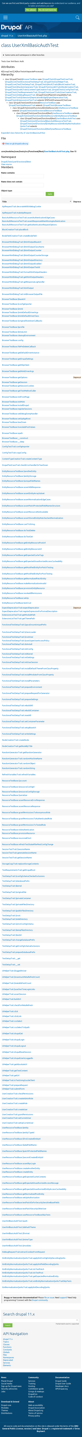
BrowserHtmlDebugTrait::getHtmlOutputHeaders (23, 277)
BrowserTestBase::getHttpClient (15, 365)
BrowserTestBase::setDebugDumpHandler (20, 414)
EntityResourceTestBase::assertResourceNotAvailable (25, 512)
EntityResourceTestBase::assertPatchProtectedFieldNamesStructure (31, 506)
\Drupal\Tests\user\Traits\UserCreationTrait (57, 92)
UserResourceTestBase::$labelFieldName (19, 1145)
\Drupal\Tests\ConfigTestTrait (65, 90)
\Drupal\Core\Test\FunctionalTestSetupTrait (24, 82)
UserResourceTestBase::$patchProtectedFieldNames (24, 1151)
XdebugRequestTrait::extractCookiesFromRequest (23, 1252)
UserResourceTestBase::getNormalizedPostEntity (23, 1194)
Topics (6, 1342)
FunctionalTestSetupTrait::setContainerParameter (23, 721)
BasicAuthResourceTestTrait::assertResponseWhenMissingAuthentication (33, 221)
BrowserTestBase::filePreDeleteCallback (19, 346)
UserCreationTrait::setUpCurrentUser (17, 1123)
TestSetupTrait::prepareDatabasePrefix (18, 952)
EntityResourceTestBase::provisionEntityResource (23, 588)
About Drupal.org (35, 1410)
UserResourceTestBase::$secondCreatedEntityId (22, 1157)
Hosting (31, 1386)
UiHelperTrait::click (10, 1011)
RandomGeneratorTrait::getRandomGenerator (22, 752)
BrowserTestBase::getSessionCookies (18, 386)
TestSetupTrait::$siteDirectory (15, 919)
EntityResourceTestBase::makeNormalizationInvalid (24, 583)
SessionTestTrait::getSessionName (17, 858)
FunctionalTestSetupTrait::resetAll (16, 715)
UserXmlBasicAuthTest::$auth (14, 1221)
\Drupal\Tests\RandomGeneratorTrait (21, 87)
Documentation (62, 1377)
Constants (7, 1350)
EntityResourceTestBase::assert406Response (21, 487)
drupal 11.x (7, 35)
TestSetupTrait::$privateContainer (16, 898)
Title (36, 201)
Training (31, 1384)
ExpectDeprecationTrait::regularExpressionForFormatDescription (29, 611)
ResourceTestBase (48, 103)
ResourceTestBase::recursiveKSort (16, 838)
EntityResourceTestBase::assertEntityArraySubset (23, 493)
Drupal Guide (60, 1381)
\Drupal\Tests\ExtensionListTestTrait (21, 100)
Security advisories (9, 1389)
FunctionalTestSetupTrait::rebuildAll (17, 705)
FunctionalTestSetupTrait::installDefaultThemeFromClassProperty (30, 668)
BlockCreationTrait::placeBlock (15, 229)
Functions (7, 1347)
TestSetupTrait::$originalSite (14, 892)
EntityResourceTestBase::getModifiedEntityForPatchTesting (27, 567)
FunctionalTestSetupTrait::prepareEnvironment (22, 687)
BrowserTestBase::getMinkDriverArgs (18, 371)
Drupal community (40, 1300)
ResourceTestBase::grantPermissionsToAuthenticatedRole (27, 819)
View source (6, 164)
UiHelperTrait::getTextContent (15, 1071)
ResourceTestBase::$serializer (14, 795)
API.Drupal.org (61, 1389)
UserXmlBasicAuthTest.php (32, 35)
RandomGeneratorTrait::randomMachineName (22, 759)
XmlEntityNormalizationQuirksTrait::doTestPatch (23, 1269)
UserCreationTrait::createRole (14, 1103)
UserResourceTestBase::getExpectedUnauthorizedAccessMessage (30, 1183)
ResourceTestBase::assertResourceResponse (21, 806)
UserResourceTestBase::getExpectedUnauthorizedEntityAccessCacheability (34, 1189)
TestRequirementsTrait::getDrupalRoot (18, 870)
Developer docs (62, 1386)
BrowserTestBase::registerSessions (17, 409)
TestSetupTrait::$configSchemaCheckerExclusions (23, 876)
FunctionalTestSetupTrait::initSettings (18, 657)
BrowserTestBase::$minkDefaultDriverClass (20, 316)
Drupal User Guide (63, 1384)
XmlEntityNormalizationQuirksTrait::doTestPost (22, 1273)
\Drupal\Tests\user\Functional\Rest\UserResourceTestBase (45, 129)
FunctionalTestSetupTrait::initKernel (17, 654)
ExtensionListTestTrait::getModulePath (18, 615)
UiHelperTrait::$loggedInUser (14, 971)
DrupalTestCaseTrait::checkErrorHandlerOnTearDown (25, 465)
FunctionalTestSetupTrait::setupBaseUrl (19, 728)
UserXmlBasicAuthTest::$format (16, 1233)
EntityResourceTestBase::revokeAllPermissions (22, 593)
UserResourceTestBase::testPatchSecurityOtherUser (24, 1209)
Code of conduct (35, 1397)
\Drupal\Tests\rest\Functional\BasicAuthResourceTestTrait (45, 121)
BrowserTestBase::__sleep (13, 442)
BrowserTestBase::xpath (12, 433)
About (31, 1402)
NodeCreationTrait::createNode (15, 740)
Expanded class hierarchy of (23, 133)
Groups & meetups (36, 1391)
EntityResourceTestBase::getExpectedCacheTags (23, 555)
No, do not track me (47, 10)
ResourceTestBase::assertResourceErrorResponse (23, 800)
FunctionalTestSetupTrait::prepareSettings (20, 699)
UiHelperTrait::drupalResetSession (16, 1052)
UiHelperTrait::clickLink (11, 1016)
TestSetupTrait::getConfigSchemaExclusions (21, 946)
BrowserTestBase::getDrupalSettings (17, 359)
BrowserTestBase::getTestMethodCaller (19, 391)
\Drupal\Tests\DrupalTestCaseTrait (57, 79)
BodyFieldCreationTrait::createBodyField (19, 236)
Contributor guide (36, 1389)
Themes (4, 1410)
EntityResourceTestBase (67, 108)
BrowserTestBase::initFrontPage (15, 397)
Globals (6, 1352)
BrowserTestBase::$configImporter (17, 304)
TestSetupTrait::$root (11, 915)
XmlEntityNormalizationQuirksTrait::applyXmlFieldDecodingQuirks (30, 1264)
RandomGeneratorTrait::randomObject (18, 763)
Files (5, 1355)
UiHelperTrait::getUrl (10, 1075)
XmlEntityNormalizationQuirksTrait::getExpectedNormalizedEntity (30, 1276)
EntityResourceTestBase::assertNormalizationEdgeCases (26, 499)
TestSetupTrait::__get (11, 958)
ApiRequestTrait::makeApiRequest (16, 213)
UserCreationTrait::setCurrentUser (16, 1118)
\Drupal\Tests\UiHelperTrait (56, 82)
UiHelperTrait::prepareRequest (15, 1085)
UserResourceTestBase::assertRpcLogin (19, 1163)
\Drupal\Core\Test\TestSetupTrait (19, 84)
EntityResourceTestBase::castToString (18, 524)
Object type (6, 191)
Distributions (6, 1413)
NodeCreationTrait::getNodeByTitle (17, 746)
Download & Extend (10, 1402)
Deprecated (8, 1360)
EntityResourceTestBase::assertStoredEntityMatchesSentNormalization (32, 518)
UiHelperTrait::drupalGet (12, 1033)
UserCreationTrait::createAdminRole (17, 1098)
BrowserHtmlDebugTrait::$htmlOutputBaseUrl (21, 242)
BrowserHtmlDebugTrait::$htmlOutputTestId (21, 267)
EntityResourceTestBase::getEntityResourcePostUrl (24, 543)
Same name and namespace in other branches (24, 55)
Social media (6, 1384)
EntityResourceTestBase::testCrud (16, 603)
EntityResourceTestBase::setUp (15, 598)
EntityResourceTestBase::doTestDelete (18, 530)
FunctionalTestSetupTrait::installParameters (21, 681)
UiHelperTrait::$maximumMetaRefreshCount (21, 977)
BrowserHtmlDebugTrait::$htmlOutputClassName (23, 247)
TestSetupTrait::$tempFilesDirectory (17, 930)
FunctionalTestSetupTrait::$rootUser (17, 637)
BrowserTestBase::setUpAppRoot (16, 419)
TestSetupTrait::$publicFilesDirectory (17, 911)
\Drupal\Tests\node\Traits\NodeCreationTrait (58, 87)
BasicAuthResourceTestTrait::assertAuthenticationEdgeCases (28, 218)
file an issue (49, 1297)
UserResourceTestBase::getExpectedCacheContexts (24, 1177)
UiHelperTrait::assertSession (14, 994)
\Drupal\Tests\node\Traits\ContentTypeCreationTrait (28, 90)
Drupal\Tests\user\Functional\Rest (16, 162)
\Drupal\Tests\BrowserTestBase (57, 105)
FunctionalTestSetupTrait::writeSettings (19, 734)
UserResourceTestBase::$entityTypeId (18, 1132)
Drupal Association (36, 1408)
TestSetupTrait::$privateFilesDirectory (18, 904)
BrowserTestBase (29, 79)
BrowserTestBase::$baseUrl (13, 299)
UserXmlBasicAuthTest (66, 118)
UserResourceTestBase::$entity (15, 1128)
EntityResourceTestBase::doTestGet (17, 537)
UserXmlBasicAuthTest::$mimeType (17, 1239)
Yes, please (30, 10)
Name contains (8, 173)
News (3, 1377)
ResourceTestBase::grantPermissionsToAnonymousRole (26, 812)
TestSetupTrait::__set (11, 965)
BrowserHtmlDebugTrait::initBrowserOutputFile (22, 294)
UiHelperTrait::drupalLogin (13, 1040)
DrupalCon (32, 1394)
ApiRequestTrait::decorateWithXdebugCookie (21, 206)
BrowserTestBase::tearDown (14, 422)
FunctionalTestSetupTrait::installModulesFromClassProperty (28, 675)
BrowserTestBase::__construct (15, 438)
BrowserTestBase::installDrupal (15, 405)
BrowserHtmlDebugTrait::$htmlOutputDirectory (22, 260)
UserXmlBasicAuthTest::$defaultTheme (19, 1227)
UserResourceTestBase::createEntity (17, 1172)
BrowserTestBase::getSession (14, 382)
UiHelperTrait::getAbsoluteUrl (14, 1064)
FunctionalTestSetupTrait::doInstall (17, 644)
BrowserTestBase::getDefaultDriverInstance (20, 353)
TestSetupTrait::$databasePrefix (15, 881)
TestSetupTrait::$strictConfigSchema (17, 924)
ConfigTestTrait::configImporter (15, 446)
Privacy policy (34, 1416)
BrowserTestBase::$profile (13, 327)
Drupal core (6, 1405)
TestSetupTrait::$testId (12, 935)
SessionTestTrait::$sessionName (16, 849)
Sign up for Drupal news (11, 1386)
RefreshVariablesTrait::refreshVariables (19, 774)
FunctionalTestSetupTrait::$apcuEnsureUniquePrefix (24, 625)
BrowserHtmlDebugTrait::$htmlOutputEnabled (21, 264)
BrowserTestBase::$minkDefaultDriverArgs (20, 312)
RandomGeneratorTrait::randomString (18, 768)
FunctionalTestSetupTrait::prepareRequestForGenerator (26, 693)
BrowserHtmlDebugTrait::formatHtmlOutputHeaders (24, 272)
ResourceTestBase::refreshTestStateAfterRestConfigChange (27, 844)
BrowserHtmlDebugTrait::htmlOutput (18, 288)
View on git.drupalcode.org (16, 144)
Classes (6, 1344)
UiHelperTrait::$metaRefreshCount (16, 983)
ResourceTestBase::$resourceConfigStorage (21, 792)
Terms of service (35, 1413)
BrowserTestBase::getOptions (14, 377)
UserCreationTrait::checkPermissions (17, 1094)
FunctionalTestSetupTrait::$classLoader (19, 632)
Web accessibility (35, 1405)
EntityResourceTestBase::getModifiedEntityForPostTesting (27, 574)
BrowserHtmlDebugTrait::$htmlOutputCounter (21, 250)
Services (6, 1363)
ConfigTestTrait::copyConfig (14, 453)
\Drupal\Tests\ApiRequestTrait (22, 105)
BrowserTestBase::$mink (12, 309)
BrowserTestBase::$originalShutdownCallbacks (22, 321)
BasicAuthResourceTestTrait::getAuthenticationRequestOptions (29, 225)
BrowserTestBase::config (12, 340)
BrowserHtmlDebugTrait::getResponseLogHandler (23, 282)
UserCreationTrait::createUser (14, 1109)
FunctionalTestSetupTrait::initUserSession (20, 662)
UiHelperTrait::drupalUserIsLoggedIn (17, 1058)
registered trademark (62, 1429)
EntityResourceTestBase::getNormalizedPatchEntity (24, 578)
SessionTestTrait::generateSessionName (19, 853)
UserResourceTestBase (62, 113)
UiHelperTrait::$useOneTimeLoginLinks (18, 989)
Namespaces (8, 1357)
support (63, 1297)
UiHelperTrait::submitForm (13, 1089)
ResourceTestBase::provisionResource (18, 833)
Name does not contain (11, 182)
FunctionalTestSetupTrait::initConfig (17, 649)
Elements (7, 1365)
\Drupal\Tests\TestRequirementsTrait (21, 92)
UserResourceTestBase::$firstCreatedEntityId (21, 1139)
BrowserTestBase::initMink (13, 402)
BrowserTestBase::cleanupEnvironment (18, 335)
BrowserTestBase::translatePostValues (18, 427)
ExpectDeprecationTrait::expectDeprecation (20, 608)
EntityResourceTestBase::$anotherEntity (19, 471)
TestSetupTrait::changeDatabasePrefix (18, 940)
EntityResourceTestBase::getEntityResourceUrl (22, 549)
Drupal (45, 1429)
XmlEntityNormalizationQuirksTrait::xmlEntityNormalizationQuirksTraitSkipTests (36, 1281)
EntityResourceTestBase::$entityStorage (19, 476)
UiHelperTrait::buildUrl (11, 999)
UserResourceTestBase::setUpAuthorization (21, 1197)
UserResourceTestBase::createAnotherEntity (21, 1168)
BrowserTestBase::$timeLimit (14, 332)
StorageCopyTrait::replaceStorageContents (20, 864)
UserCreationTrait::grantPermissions (17, 1114)
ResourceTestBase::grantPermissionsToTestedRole (24, 825)
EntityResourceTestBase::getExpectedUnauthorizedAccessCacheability (32, 561)
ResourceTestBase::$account (14, 781)
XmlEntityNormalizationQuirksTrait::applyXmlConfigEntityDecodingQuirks (33, 1258)
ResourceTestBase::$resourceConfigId (18, 787)
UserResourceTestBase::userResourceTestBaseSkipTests (26, 1215)
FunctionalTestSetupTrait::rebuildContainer (20, 710)
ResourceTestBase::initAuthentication (18, 830)
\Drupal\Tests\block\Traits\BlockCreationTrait (55, 84)
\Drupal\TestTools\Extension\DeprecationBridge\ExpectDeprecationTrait (36, 97)
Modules (5, 1408)
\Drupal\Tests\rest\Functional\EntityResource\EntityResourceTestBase (46, 116)
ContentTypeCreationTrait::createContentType (22, 459)
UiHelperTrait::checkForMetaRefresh (17, 1005)
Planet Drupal (7, 1381)
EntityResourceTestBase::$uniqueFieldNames (21, 481)
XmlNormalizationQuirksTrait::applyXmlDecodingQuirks (26, 1287)
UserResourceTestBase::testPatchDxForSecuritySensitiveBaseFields (30, 1202)
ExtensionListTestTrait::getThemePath (18, 618)
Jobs (3, 1391)
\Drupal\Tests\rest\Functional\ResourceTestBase (41, 111)
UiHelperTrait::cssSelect (12, 1021)
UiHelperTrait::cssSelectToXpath (16, 1027)
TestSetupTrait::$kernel (12, 886)
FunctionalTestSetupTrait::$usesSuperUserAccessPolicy (25, 641)
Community (33, 1377)
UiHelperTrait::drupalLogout (14, 1046)
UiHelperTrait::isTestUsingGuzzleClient (18, 1080)
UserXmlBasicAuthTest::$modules (16, 1246)
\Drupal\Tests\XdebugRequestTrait (20, 95)
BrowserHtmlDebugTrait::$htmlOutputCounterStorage (25, 255)
